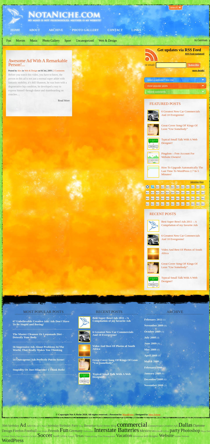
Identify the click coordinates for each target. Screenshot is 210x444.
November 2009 (153, 325)
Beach (45, 426)
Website (166, 435)
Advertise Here (197, 182)
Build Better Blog (106, 425)
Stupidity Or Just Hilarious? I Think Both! (39, 369)
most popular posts (157, 86)
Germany (76, 431)
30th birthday (10, 425)
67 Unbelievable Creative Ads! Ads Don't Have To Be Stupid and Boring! (41, 323)
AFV (38, 426)
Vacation (124, 435)
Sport (67, 40)
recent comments (156, 91)
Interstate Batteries (116, 430)
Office (166, 431)
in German (200, 40)
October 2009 (152, 331)
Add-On (31, 425)
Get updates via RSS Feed (179, 50)
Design (7, 431)
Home (15, 30)
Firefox (18, 431)
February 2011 (153, 319)
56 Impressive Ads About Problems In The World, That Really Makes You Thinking (38, 348)
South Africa (60, 436)
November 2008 (153, 385)
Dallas (185, 425)
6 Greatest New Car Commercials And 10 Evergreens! (180, 113)
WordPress (128, 414)
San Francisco (23, 436)
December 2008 (153, 379)
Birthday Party (68, 425)
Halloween (88, 431)
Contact (115, 30)
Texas (79, 436)
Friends (53, 431)
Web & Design (108, 40)
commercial (132, 424)
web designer (151, 436)
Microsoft (156, 431)
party (175, 430)
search (174, 7)
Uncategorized (85, 40)
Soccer (44, 435)
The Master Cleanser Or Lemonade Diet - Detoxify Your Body (38, 336)
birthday (53, 425)
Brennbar (90, 425)
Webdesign (138, 436)
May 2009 (150, 349)
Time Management (106, 436)
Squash (71, 436)
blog (81, 426)
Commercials (155, 425)
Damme (199, 425)
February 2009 (153, 367)
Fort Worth (42, 431)
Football (30, 431)
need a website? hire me (160, 80)
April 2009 (150, 355)
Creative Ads (170, 425)
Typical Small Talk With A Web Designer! (112, 375)
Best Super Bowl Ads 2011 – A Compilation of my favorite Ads (179, 223)
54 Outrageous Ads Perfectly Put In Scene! (38, 359)
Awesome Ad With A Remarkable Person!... (37, 63)
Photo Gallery (85, 30)
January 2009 (152, 373)
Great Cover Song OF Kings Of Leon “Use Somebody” (179, 127)
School (33, 436)
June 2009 (150, 343)
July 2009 (150, 337)
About (34, 30)
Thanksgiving (90, 436)
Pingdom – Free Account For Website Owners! (177, 155)
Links (136, 30)
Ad (23, 425)
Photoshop (190, 430)
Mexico (145, 431)
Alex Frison (154, 414)
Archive (56, 30)
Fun (8, 40)
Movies (20, 40)
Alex (19, 70)
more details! (198, 70)
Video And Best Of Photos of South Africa (114, 347)
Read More (64, 100)
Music (34, 40)
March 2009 (151, 361)
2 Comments (58, 70)
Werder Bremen (181, 436)
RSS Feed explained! (195, 54)
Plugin (13, 436)
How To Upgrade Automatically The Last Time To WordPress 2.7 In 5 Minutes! (182, 171)
